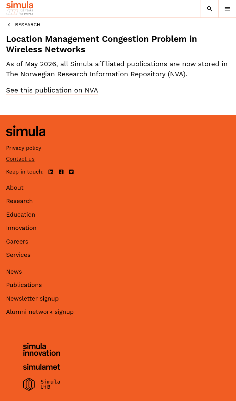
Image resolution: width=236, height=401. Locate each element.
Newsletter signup (32, 298)
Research (23, 25)
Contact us (20, 159)
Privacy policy (23, 148)
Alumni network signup (40, 311)
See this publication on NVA (52, 90)
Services (18, 254)
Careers (17, 241)
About (15, 187)
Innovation (21, 228)
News (14, 271)
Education (20, 214)
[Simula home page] (25, 140)
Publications (24, 285)
